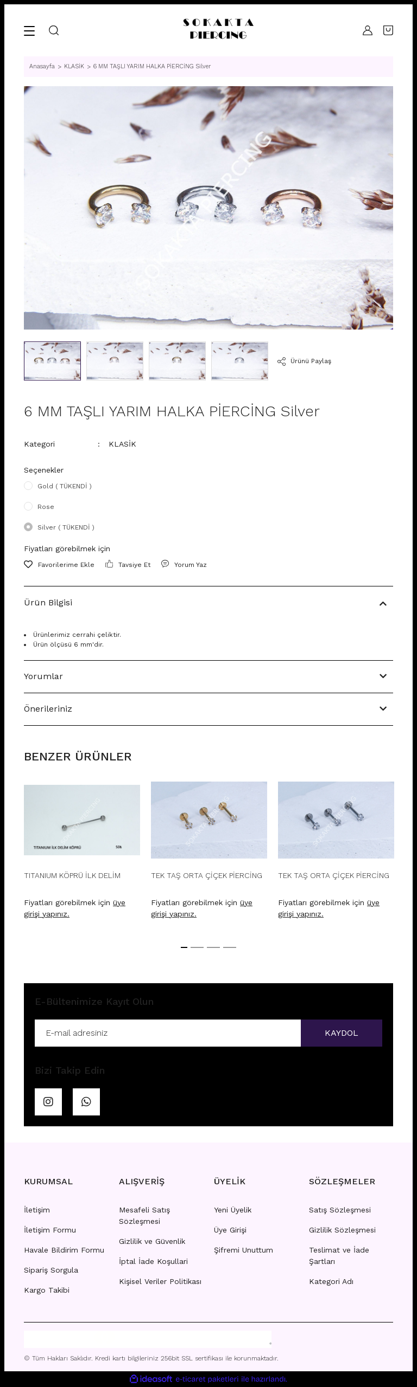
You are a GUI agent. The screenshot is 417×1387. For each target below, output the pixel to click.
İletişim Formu (50, 1229)
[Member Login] (367, 30)
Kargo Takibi (47, 1290)
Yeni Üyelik (232, 1209)
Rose (45, 507)
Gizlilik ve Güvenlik (152, 1241)
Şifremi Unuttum (243, 1250)
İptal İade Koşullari (153, 1261)
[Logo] (218, 30)
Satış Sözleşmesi (340, 1209)
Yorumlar (43, 676)
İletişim (37, 1209)
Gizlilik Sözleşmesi (342, 1229)
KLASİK (122, 444)
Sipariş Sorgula (51, 1270)
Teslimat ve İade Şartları (339, 1256)
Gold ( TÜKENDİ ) (64, 486)
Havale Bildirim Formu (64, 1250)
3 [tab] (213, 947)
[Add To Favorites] (59, 565)
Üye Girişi (230, 1229)
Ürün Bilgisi (48, 602)
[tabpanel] (82, 853)
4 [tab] (229, 947)
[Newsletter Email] (208, 1033)
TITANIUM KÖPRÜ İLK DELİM (72, 875)
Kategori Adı (331, 1281)
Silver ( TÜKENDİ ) (65, 527)
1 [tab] (184, 947)
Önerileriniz (48, 709)
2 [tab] (197, 947)
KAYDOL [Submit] (341, 1033)
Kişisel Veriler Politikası (160, 1281)
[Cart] (388, 30)
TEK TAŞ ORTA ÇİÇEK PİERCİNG (206, 875)
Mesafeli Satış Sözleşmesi (144, 1215)
